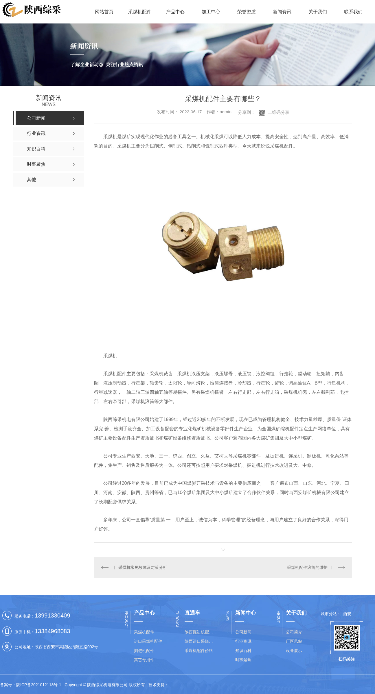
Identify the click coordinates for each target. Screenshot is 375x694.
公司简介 (294, 632)
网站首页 (104, 11)
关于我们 (317, 11)
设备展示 (294, 650)
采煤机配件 (139, 11)
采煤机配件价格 (199, 650)
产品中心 (175, 11)
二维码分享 (278, 112)
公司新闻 (243, 632)
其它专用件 (144, 659)
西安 (347, 613)
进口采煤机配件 (148, 641)
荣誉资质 (246, 11)
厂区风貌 (294, 641)
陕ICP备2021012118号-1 (38, 684)
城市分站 (329, 613)
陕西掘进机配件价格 (200, 632)
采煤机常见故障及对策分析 (142, 567)
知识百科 (243, 650)
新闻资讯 (282, 11)
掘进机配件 (144, 650)
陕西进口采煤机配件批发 (200, 641)
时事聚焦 (243, 659)
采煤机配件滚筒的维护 (307, 567)
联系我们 (353, 11)
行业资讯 (243, 641)
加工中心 (211, 11)
